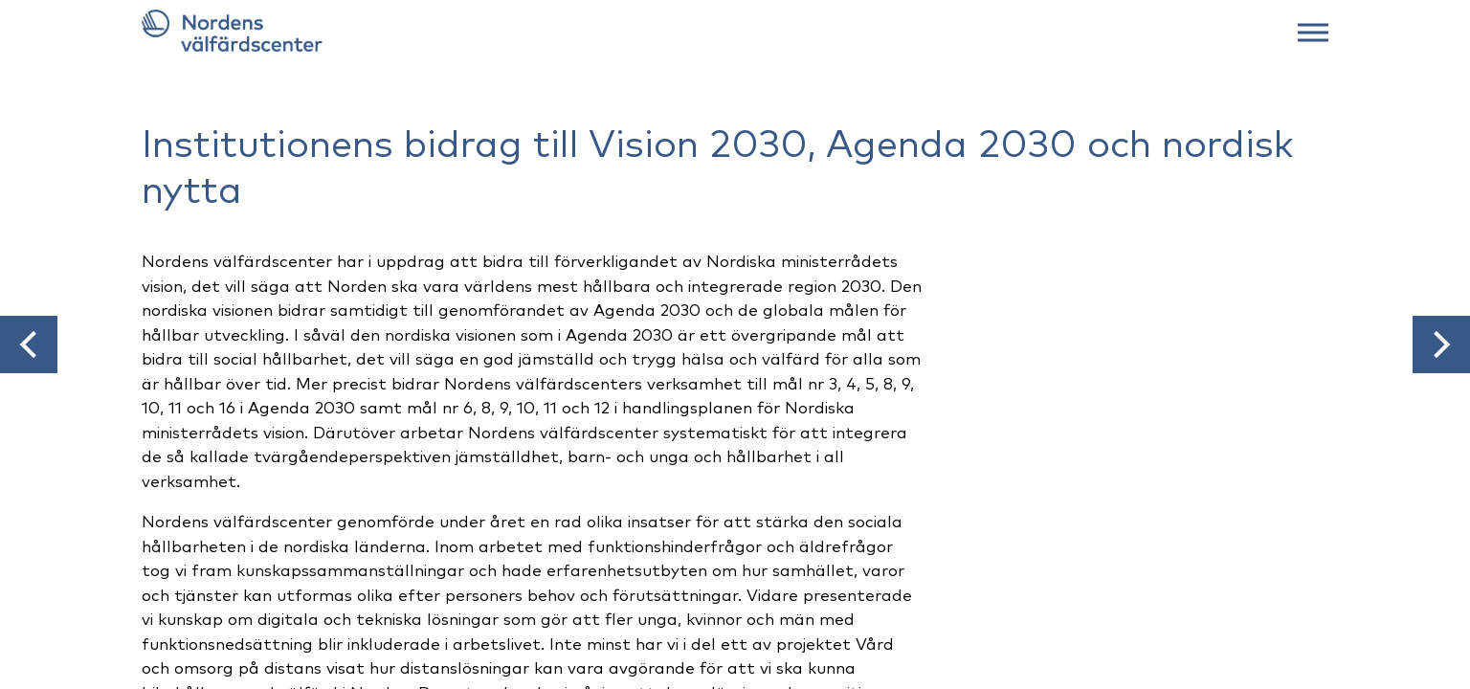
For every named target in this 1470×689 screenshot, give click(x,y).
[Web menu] (1313, 30)
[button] (28, 344)
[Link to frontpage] (735, 31)
